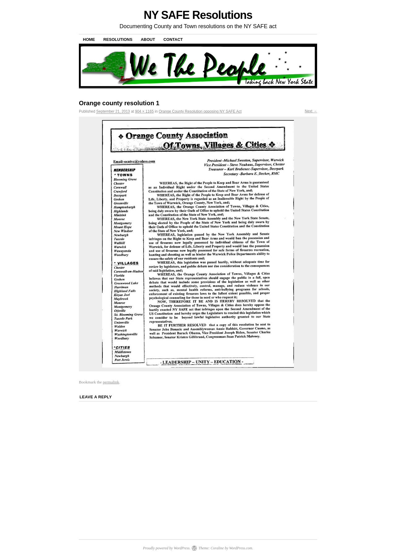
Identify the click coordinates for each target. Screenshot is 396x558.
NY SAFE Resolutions (198, 15)
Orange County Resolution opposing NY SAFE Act (200, 111)
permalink (111, 382)
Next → (311, 111)
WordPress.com (240, 548)
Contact (173, 39)
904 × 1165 (144, 111)
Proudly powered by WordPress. (167, 548)
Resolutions (117, 39)
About (148, 39)
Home (89, 39)
